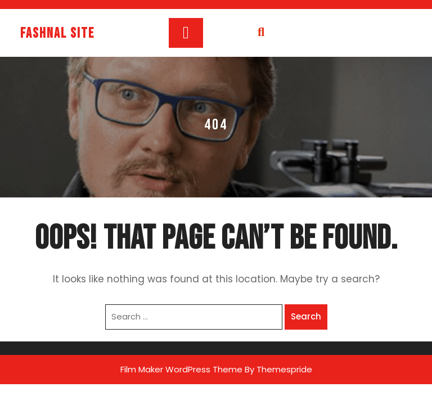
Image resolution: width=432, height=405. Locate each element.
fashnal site (57, 33)
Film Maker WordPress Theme (181, 369)
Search (306, 316)
